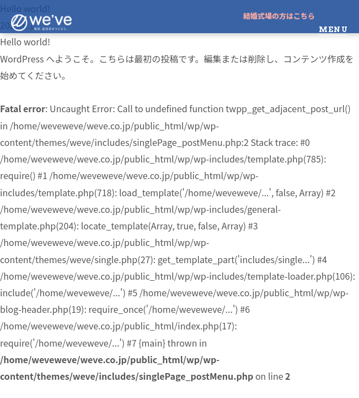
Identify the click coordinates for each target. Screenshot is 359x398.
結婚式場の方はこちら (279, 16)
